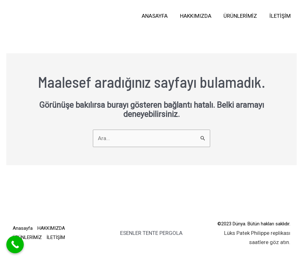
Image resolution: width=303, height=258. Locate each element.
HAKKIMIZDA (199, 16)
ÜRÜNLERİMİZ (242, 16)
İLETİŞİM (280, 16)
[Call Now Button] (15, 244)
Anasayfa (160, 16)
